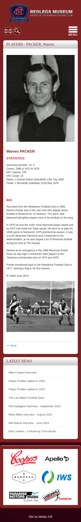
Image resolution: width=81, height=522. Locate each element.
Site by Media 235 (40, 516)
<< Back (11, 345)
